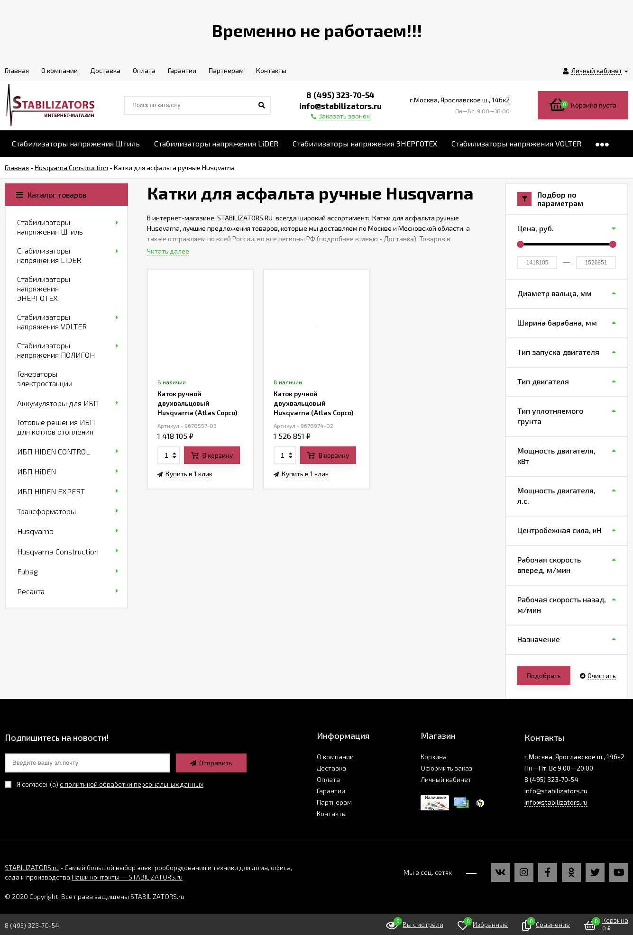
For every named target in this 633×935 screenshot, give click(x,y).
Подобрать (544, 676)
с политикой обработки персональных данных (131, 784)
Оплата (328, 779)
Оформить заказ (446, 768)
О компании (335, 757)
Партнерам (334, 802)
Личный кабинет (446, 779)
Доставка (399, 239)
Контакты (332, 813)
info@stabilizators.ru (555, 802)
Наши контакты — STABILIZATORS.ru (127, 877)
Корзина (434, 757)
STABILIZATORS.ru (32, 867)
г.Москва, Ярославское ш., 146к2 (460, 100)
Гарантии (331, 791)
